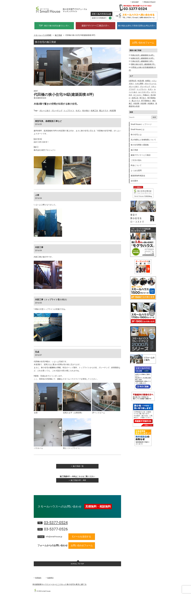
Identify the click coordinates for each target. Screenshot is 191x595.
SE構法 (147, 81)
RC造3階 (141, 81)
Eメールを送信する (81, 536)
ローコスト (137, 95)
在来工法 (94, 111)
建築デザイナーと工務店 (141, 155)
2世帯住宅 (132, 81)
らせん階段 (139, 83)
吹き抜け (86, 111)
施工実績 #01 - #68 (78, 480)
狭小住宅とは (136, 135)
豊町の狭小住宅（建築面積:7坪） (143, 64)
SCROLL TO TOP (77, 564)
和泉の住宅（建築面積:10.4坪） (143, 55)
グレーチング (57, 111)
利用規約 (38, 578)
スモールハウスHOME (43, 35)
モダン (78, 111)
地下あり (142, 98)
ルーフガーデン (144, 92)
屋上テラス (103, 111)
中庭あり (146, 95)
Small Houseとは (138, 129)
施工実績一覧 (78, 466)
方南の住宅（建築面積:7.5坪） (142, 61)
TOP (54, 25)
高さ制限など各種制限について (143, 140)
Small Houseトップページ (141, 124)
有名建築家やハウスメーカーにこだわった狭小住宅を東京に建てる (59, 584)
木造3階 (143, 103)
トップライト (68, 111)
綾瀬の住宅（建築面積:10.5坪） (143, 58)
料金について (136, 165)
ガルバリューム (150, 83)
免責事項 (50, 578)
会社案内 (134, 181)
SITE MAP (135, 2)
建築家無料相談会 (138, 176)
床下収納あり (146, 101)
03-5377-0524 (56, 522)
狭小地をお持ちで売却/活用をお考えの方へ (137, 26)
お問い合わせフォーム (82, 545)
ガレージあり (44, 111)
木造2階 (112, 111)
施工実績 (58, 35)
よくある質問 (136, 170)
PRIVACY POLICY (150, 2)
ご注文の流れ (136, 160)
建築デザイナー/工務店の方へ (95, 25)
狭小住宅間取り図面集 (140, 145)
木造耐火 (150, 103)
